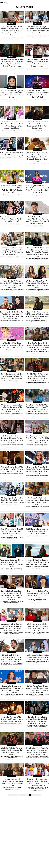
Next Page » (38, 795)
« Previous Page (12, 795)
